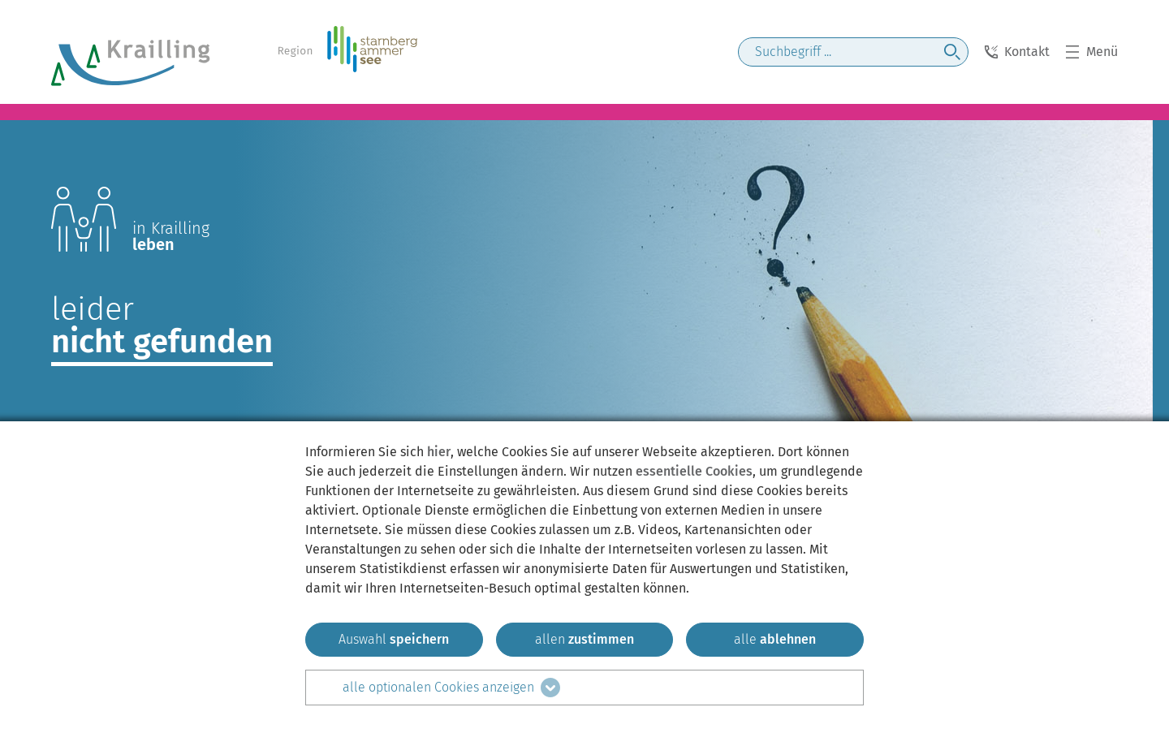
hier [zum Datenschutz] (439, 451)
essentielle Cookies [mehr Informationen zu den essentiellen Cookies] (694, 471)
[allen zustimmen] (585, 640)
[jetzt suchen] (952, 52)
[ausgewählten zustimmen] (394, 640)
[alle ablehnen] (775, 640)
